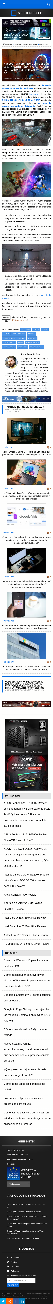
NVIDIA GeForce (19, 334)
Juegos (36, 329)
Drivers (31, 334)
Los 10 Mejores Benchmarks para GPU (23, 1238)
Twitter (12, 1262)
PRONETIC (6, 1298)
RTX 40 (20, 342)
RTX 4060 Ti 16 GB (36, 347)
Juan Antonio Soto (13, 78)
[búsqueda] (49, 4)
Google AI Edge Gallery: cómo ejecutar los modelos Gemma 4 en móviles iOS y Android (27, 1015)
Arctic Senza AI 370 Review (20, 894)
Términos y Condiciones (17, 1155)
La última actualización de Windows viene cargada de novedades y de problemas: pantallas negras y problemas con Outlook (26, 496)
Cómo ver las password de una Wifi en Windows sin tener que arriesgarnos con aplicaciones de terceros (27, 1118)
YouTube (13, 1266)
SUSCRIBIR (13, 1285)
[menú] (4, 4)
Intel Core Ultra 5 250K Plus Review (25, 917)
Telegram (13, 1271)
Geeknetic (8, 44)
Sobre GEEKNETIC (15, 1150)
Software (18, 44)
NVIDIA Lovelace (32, 342)
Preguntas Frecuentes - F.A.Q (20, 1159)
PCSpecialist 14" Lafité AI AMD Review (26, 943)
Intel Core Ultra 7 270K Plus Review (25, 926)
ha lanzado (34, 94)
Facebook (13, 1257)
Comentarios (21, 320)
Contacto (11, 1164)
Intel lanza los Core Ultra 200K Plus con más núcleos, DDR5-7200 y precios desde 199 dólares (27, 880)
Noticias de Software (30, 44)
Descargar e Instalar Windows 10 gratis (24, 1212)
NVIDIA (45, 329)
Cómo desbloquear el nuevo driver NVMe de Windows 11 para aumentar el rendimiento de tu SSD (27, 980)
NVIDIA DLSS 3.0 (9, 347)
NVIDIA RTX (32, 338)
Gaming (6, 334)
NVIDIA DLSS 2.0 (9, 342)
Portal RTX (22, 347)
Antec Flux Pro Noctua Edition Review (26, 935)
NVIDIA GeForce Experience (14, 338)
